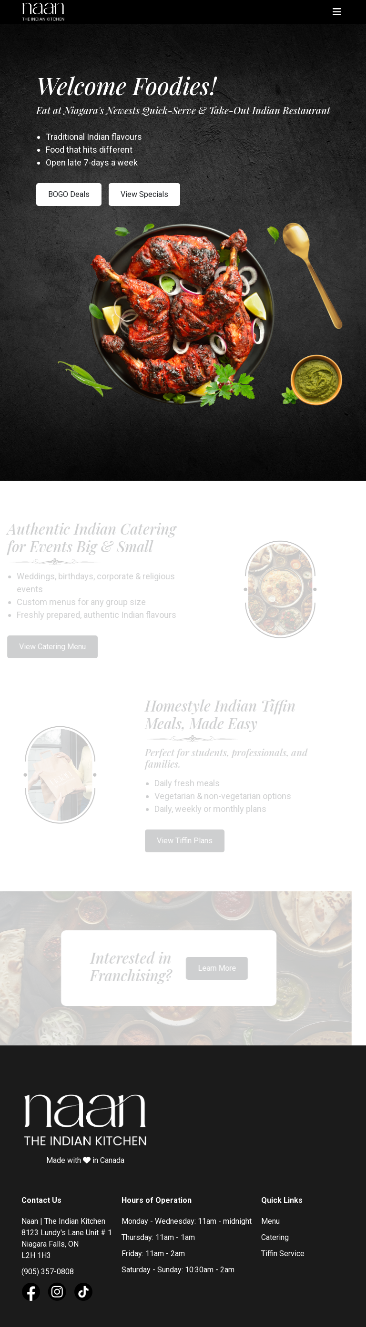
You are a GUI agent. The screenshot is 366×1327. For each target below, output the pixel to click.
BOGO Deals (69, 194)
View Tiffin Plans (181, 837)
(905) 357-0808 (47, 1263)
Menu (270, 1213)
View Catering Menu (48, 644)
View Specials (144, 194)
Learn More (213, 961)
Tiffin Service (283, 1245)
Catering (275, 1229)
